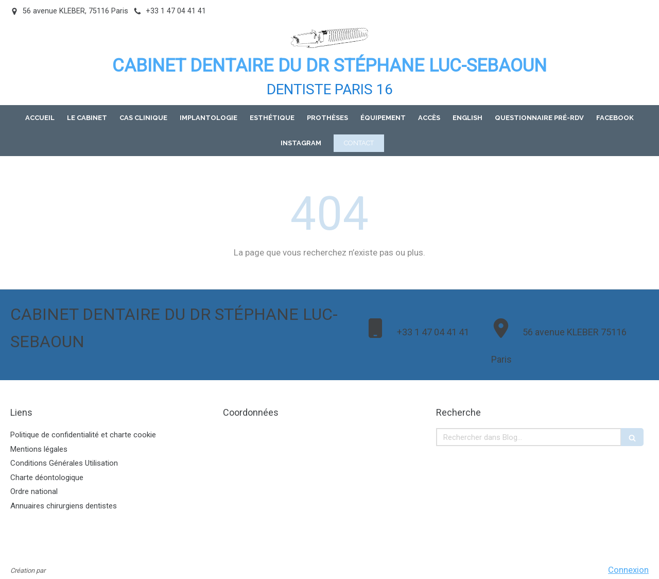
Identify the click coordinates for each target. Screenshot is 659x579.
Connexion (628, 570)
